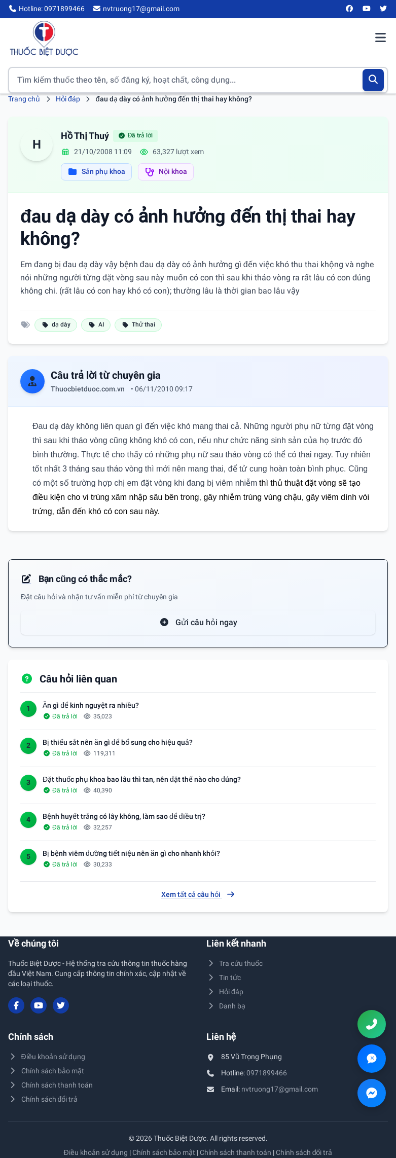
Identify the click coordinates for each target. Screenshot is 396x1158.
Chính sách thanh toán (50, 1085)
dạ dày (55, 324)
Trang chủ (24, 99)
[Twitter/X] (383, 9)
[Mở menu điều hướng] (380, 38)
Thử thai (138, 324)
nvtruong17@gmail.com (279, 1089)
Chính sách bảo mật (46, 1071)
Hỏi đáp (68, 99)
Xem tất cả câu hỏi (198, 894)
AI (96, 324)
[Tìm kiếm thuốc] (198, 80)
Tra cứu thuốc (234, 963)
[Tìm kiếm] (373, 80)
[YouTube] (366, 9)
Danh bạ (226, 1006)
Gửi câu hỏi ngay (198, 622)
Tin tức (223, 977)
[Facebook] (349, 9)
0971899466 (266, 1073)
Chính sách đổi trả (43, 1099)
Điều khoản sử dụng (46, 1057)
